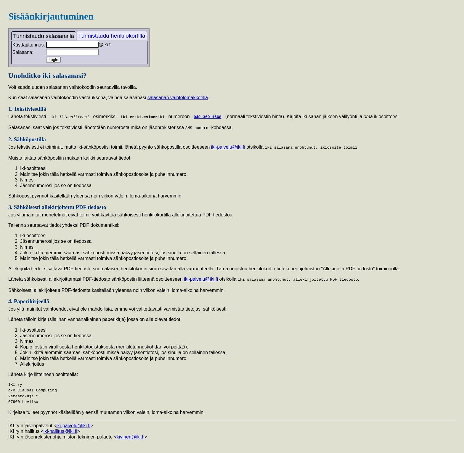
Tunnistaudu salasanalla (43, 36)
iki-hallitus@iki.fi (60, 430)
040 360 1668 (207, 116)
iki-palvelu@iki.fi (228, 146)
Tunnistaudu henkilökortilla (111, 36)
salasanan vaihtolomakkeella (177, 97)
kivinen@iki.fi (131, 435)
